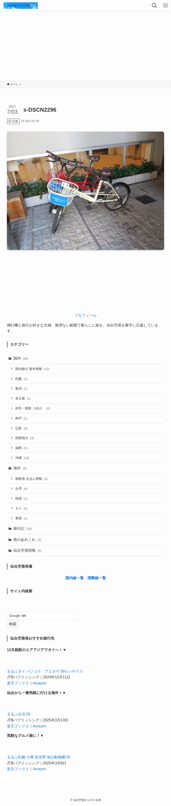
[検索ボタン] (154, 5)
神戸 (21, 418)
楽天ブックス (18, 683)
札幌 (21, 379)
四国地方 (24, 438)
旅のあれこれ (27, 539)
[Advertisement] (85, 45)
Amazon (39, 683)
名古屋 (23, 398)
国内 (20, 358)
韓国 (21, 498)
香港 (21, 518)
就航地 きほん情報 (31, 478)
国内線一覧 (74, 578)
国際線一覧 (96, 578)
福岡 (21, 448)
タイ (21, 508)
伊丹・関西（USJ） (32, 408)
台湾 (21, 488)
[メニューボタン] (165, 5)
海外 (20, 468)
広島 (21, 428)
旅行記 (22, 528)
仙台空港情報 (27, 550)
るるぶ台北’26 (18, 714)
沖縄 (22, 458)
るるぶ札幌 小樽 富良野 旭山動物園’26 (38, 757)
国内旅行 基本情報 (32, 369)
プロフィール (86, 315)
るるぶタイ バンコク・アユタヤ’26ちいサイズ (45, 671)
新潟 (21, 388)
